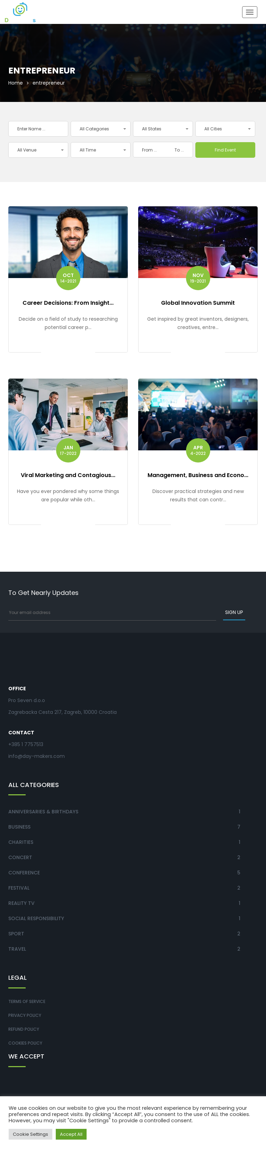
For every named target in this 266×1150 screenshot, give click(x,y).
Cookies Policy (25, 1043)
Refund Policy (23, 1029)
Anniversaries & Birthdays (43, 811)
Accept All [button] (71, 1134)
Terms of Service (26, 1001)
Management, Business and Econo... (198, 475)
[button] (101, 129)
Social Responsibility (36, 918)
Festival (18, 887)
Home (15, 82)
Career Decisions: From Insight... (68, 303)
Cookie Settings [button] (30, 1134)
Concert (20, 857)
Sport (16, 933)
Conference (24, 872)
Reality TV (21, 903)
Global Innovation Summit (198, 303)
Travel (17, 948)
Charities (20, 842)
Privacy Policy (24, 1015)
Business (19, 826)
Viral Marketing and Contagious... (68, 475)
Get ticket (68, 351)
